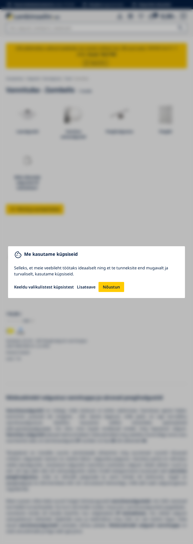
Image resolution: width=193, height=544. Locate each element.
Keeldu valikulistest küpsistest (44, 287)
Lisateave (86, 287)
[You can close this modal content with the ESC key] (96, 272)
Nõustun (111, 287)
